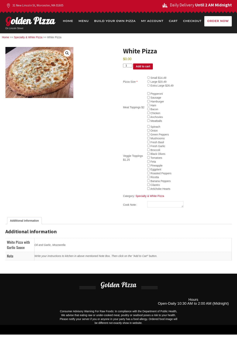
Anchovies (155, 117)
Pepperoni (155, 93)
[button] (67, 53)
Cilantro (153, 184)
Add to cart (143, 66)
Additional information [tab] (24, 221)
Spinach (153, 126)
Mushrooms (156, 138)
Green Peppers (158, 134)
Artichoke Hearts (158, 188)
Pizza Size (130, 81)
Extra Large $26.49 (160, 85)
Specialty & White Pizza (28, 37)
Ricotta (153, 177)
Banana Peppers (159, 181)
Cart (173, 21)
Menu (84, 21)
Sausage (154, 97)
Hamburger (155, 101)
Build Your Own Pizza (115, 21)
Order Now (218, 21)
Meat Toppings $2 (133, 107)
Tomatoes (154, 157)
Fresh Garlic (156, 146)
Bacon (152, 109)
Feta (151, 161)
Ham (151, 105)
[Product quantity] (127, 65)
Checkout (192, 21)
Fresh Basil (155, 142)
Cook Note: (130, 205)
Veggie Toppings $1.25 (133, 157)
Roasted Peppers (159, 173)
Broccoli (153, 150)
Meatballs (154, 120)
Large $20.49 (156, 81)
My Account (152, 21)
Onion (152, 130)
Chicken (153, 113)
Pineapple (155, 165)
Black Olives (156, 153)
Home (68, 21)
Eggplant (154, 169)
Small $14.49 (156, 77)
